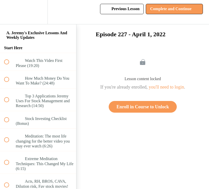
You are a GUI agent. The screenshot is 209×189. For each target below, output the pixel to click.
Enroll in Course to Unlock (143, 106)
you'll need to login (166, 87)
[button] (9, 12)
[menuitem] (38, 12)
